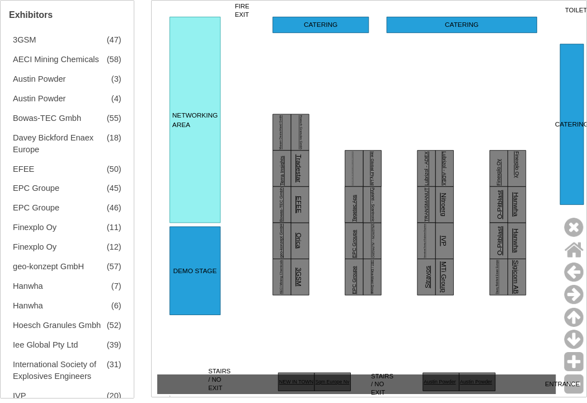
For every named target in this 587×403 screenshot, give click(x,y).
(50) (114, 169)
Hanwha (28, 286)
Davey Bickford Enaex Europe (53, 143)
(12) (114, 246)
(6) (116, 305)
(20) (114, 395)
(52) (114, 325)
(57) (114, 266)
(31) (114, 364)
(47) (114, 39)
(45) (114, 188)
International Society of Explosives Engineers (54, 370)
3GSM (24, 39)
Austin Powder (39, 78)
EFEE (23, 169)
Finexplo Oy (35, 227)
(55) (114, 118)
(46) (114, 207)
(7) (116, 286)
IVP (19, 395)
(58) (114, 59)
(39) (114, 344)
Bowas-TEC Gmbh (47, 118)
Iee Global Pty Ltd (45, 344)
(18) (114, 137)
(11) (114, 227)
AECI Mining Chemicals (56, 59)
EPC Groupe (36, 188)
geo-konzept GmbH (48, 266)
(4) (116, 98)
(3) (116, 78)
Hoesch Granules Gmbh (57, 325)
